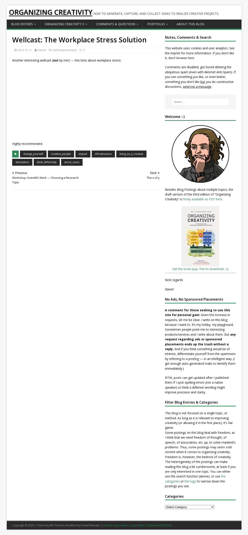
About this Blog (190, 24)
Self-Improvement (65, 50)
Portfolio (156, 24)
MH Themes (57, 525)
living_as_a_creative (131, 154)
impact (83, 154)
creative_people (61, 154)
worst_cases (71, 162)
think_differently (47, 162)
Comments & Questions (115, 24)
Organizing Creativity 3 (64, 24)
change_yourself (33, 154)
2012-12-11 (25, 50)
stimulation (22, 162)
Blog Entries (22, 24)
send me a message (197, 86)
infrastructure (103, 154)
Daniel (42, 50)
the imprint (172, 53)
